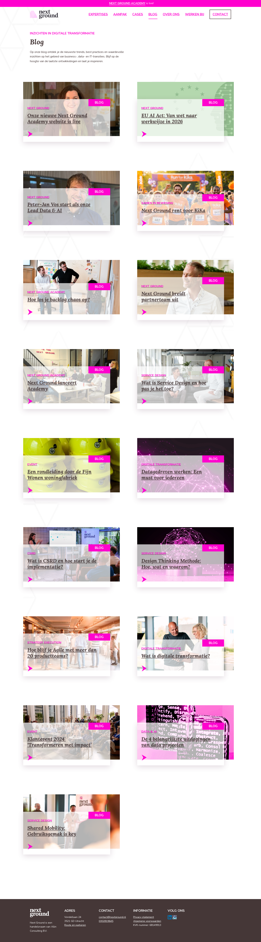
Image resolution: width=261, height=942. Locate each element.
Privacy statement (143, 917)
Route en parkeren (75, 925)
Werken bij (194, 14)
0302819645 (106, 921)
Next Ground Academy (127, 3)
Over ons (171, 14)
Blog (152, 14)
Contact (220, 14)
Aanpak (120, 14)
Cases (137, 14)
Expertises (98, 14)
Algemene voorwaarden (147, 921)
